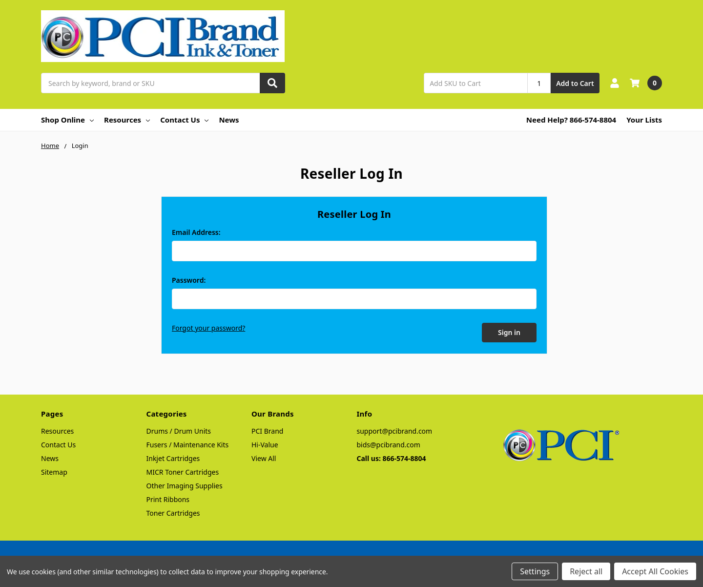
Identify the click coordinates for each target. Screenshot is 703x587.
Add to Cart (575, 83)
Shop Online (67, 120)
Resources (127, 120)
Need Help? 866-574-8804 (571, 120)
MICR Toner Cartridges (182, 471)
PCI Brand (267, 430)
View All (263, 457)
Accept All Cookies (655, 571)
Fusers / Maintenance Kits (187, 443)
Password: (189, 280)
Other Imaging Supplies (184, 484)
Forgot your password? (208, 328)
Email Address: (196, 232)
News (229, 120)
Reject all (586, 571)
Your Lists (644, 120)
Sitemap (54, 471)
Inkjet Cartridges (173, 457)
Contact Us (184, 120)
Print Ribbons (168, 498)
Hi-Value (264, 443)
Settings (535, 571)
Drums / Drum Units (178, 430)
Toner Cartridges (173, 512)
